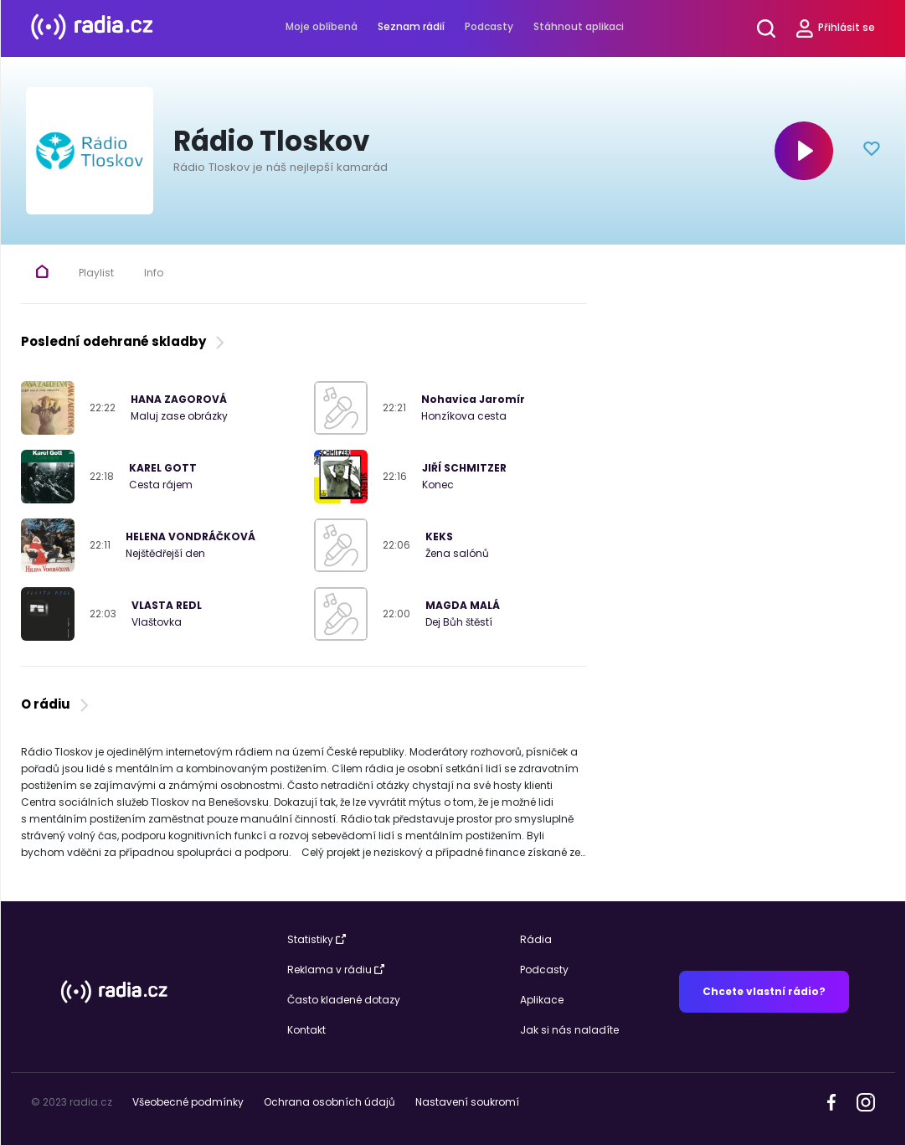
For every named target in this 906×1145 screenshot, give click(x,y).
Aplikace (542, 1000)
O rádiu (56, 704)
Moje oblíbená (322, 26)
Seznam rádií (411, 26)
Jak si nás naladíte (569, 1030)
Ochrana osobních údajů (329, 1102)
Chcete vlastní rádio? (764, 991)
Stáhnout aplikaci (578, 26)
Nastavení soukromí (467, 1102)
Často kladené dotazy (343, 1000)
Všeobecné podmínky (188, 1102)
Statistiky (316, 939)
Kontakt (306, 1030)
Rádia (536, 939)
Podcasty (489, 26)
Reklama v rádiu (335, 969)
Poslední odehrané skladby (124, 341)
